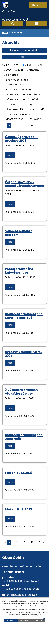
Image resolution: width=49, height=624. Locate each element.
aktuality (34, 69)
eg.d (25, 84)
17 (39, 125)
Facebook (11, 89)
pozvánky (27, 104)
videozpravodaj (15, 119)
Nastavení (39, 620)
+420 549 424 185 (12, 581)
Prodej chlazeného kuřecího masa (19, 271)
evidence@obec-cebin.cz (22, 595)
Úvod (5, 32)
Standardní (23, 19)
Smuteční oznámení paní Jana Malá (24, 437)
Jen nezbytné (25, 620)
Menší (20, 19)
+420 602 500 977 (13, 589)
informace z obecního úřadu (22, 99)
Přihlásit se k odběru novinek (26, 50)
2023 (28, 64)
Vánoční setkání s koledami (18, 233)
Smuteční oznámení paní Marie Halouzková (24, 316)
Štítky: (5, 64)
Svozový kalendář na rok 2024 (23, 354)
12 (32, 125)
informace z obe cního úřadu (23, 94)
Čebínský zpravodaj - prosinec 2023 (21, 139)
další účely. (34, 606)
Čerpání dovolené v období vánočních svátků (24, 184)
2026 (20, 69)
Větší (27, 19)
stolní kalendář (14, 109)
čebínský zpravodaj (17, 79)
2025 (9, 69)
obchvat (11, 104)
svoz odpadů (36, 109)
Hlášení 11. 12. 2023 (19, 473)
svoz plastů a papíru (18, 114)
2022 (16, 64)
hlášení (27, 89)
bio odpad (12, 74)
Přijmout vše (11, 620)
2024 (39, 64)
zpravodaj (36, 119)
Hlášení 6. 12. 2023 (18, 509)
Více (10, 155)
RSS (33, 56)
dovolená (11, 84)
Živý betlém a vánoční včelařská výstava (22, 392)
